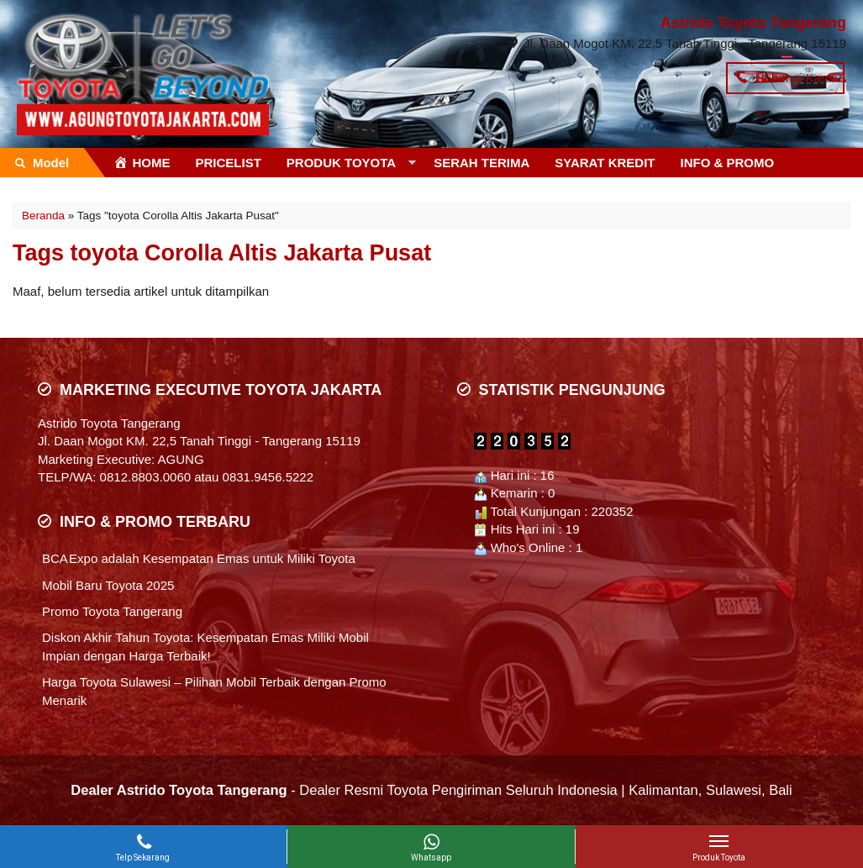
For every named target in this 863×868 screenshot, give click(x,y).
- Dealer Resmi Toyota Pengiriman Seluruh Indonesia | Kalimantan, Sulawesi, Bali (431, 789)
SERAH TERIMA (481, 162)
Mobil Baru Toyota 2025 (108, 585)
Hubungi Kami (785, 78)
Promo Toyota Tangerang (112, 611)
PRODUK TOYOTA (341, 162)
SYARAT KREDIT (605, 162)
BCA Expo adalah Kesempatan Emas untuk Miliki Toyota (198, 558)
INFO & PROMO (728, 162)
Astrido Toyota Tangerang (753, 22)
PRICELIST (228, 162)
